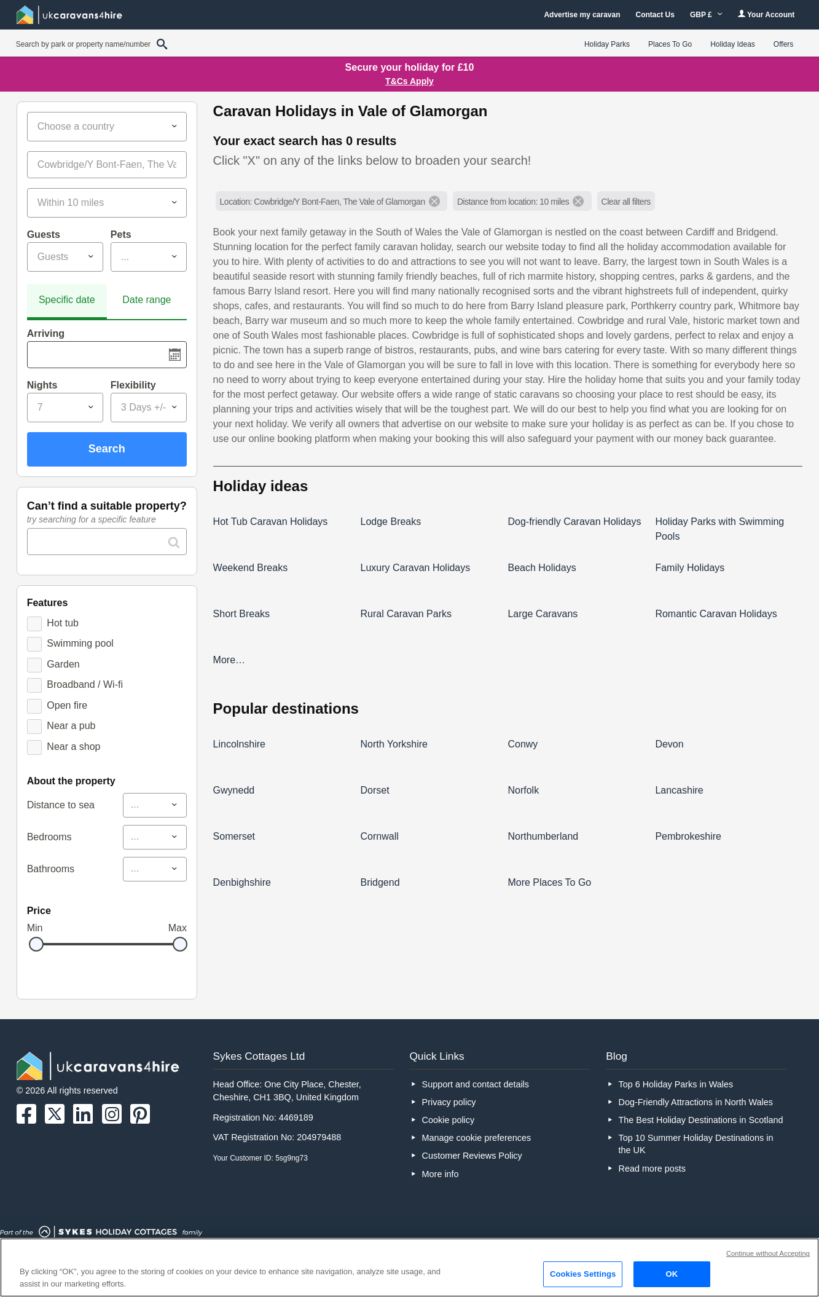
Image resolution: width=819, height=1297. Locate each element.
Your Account (766, 14)
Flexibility (133, 385)
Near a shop (73, 746)
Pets (121, 234)
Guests (43, 234)
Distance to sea (61, 805)
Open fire (67, 705)
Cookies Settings (583, 1274)
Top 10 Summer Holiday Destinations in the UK (695, 1144)
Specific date (67, 299)
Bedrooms (49, 837)
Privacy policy (449, 1102)
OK (672, 1274)
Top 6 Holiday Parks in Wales (675, 1084)
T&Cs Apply (409, 81)
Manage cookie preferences (476, 1138)
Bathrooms (50, 869)
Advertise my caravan (582, 14)
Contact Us (655, 14)
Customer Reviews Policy (472, 1156)
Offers (783, 44)
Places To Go (670, 44)
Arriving (46, 333)
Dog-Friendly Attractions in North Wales (695, 1102)
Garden (63, 664)
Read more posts (652, 1168)
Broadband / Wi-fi (85, 684)
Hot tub (63, 623)
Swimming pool (80, 643)
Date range (146, 299)
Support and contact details (475, 1084)
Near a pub (71, 725)
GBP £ (706, 14)
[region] (409, 1267)
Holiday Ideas (732, 44)
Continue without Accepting (768, 1253)
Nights (42, 385)
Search (106, 449)
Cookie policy (448, 1120)
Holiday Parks (607, 44)
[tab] (67, 302)
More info (440, 1174)
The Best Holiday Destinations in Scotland (700, 1120)
